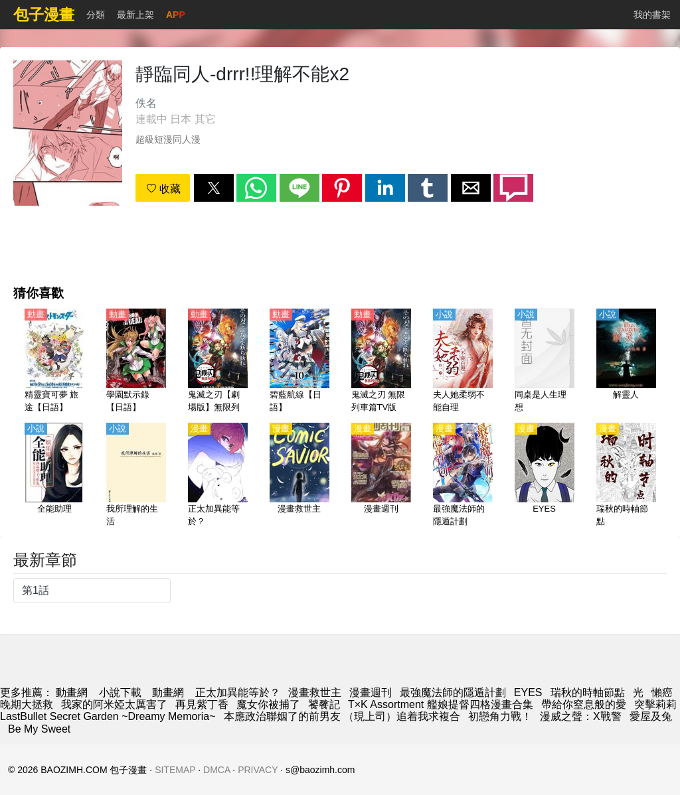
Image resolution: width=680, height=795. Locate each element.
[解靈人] (626, 362)
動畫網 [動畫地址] (168, 692)
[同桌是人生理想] (544, 362)
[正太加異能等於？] (218, 476)
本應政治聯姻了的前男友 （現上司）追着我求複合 (342, 716)
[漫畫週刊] (381, 476)
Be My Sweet (39, 729)
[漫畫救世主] (299, 476)
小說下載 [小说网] (120, 692)
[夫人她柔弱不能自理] (463, 362)
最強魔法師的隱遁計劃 (453, 692)
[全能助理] (54, 476)
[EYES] (544, 476)
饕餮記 (324, 704)
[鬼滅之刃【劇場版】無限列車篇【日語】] (218, 362)
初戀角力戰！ (500, 716)
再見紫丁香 (201, 704)
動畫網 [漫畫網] (72, 692)
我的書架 (652, 14)
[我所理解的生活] (136, 476)
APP (175, 14)
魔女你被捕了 (268, 704)
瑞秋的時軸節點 (588, 692)
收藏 (163, 188)
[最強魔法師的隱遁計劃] (463, 476)
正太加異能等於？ (237, 692)
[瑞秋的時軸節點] (626, 476)
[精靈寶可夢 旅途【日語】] (54, 362)
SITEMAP (175, 769)
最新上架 (135, 14)
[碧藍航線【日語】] (299, 362)
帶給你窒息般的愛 (583, 704)
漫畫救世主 (314, 692)
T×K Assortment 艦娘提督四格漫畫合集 (440, 704)
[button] (214, 188)
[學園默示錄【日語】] (136, 362)
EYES (528, 692)
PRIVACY (258, 769)
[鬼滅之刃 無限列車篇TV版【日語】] (381, 362)
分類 (95, 14)
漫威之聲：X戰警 (581, 716)
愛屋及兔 (651, 716)
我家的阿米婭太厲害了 (114, 704)
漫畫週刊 (370, 692)
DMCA (216, 769)
